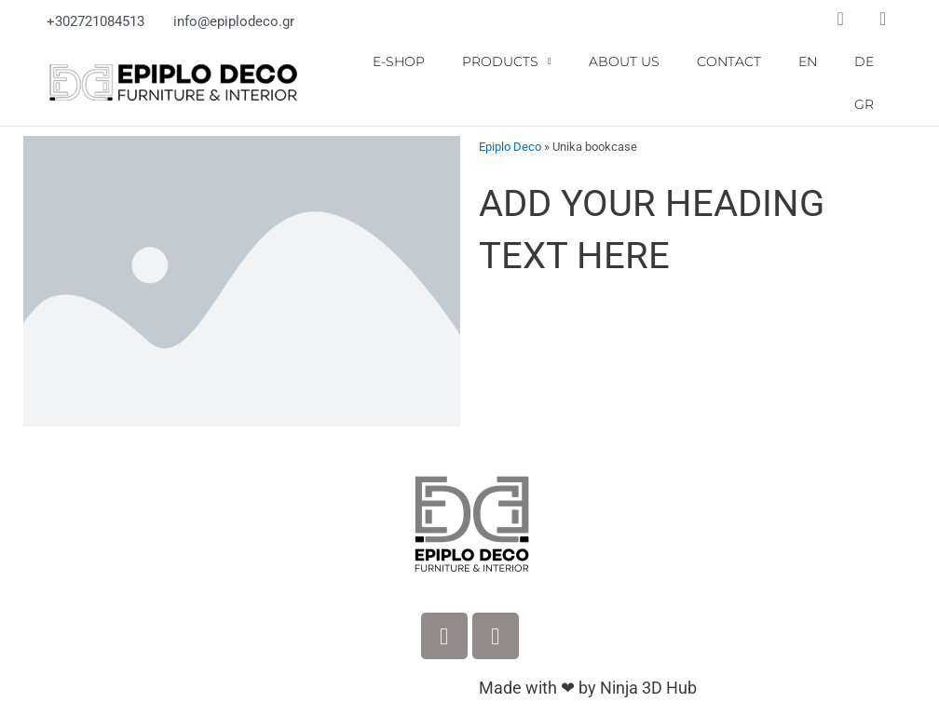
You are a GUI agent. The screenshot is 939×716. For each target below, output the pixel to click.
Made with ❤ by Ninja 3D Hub (588, 686)
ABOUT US (624, 61)
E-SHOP (399, 61)
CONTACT (729, 61)
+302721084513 (95, 21)
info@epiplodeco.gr (233, 21)
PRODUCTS (506, 61)
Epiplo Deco (510, 146)
